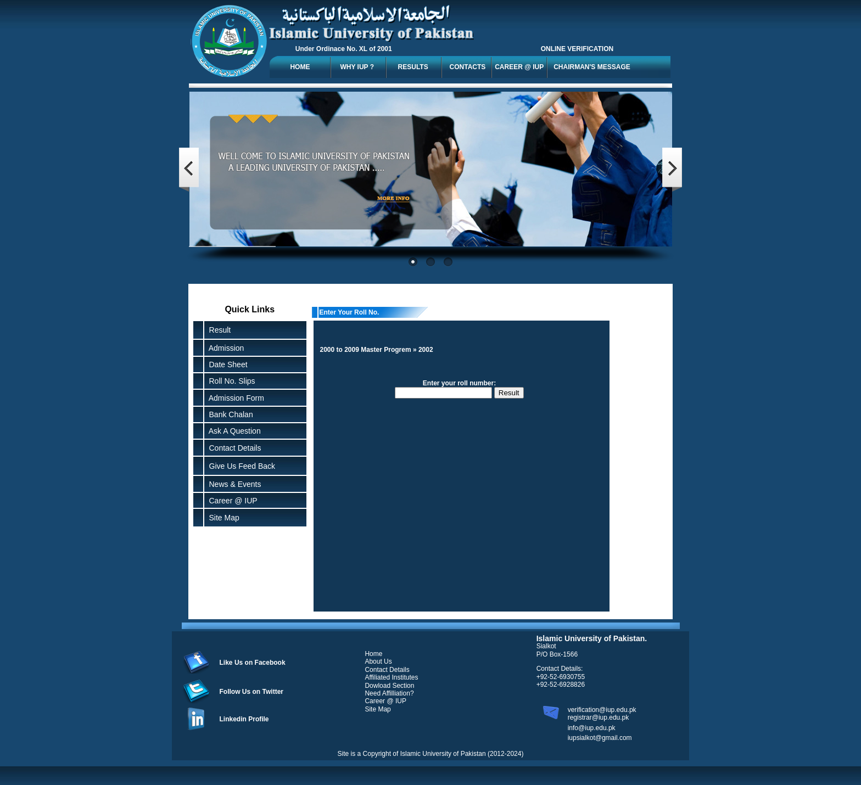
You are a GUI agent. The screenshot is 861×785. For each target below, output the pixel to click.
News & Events (233, 484)
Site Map (222, 517)
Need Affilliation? (389, 693)
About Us (378, 661)
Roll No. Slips (230, 381)
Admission (224, 348)
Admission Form (234, 398)
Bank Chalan (229, 414)
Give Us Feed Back (240, 466)
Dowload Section (389, 685)
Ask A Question (233, 431)
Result (220, 330)
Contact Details (233, 448)
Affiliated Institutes (391, 677)
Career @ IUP (231, 500)
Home (373, 654)
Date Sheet (226, 364)
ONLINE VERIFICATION (577, 49)
